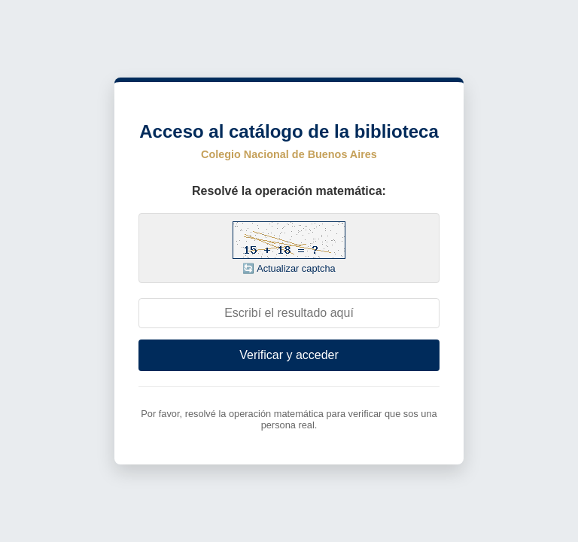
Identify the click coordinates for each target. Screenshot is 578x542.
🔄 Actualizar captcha (288, 268)
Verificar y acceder (289, 355)
